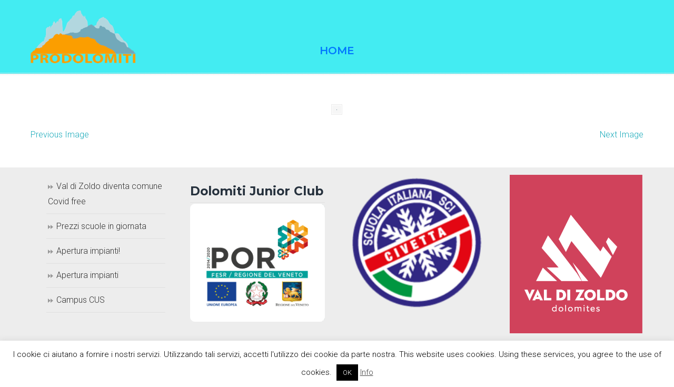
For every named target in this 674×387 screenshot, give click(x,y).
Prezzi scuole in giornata (101, 226)
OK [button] (347, 372)
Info (366, 372)
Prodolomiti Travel (83, 37)
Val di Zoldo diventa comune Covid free (105, 193)
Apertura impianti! (88, 251)
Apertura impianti (87, 275)
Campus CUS (80, 300)
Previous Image (60, 135)
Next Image (621, 135)
